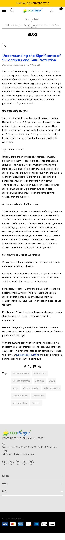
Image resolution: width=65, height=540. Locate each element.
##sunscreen (40, 373)
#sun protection (20, 395)
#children (40, 380)
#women (36, 403)
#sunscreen (38, 395)
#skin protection (31, 388)
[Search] (12, 10)
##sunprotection (21, 373)
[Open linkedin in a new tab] (31, 462)
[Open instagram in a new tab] (11, 462)
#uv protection (20, 403)
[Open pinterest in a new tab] (24, 462)
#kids (52, 380)
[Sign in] (52, 10)
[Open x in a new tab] (18, 462)
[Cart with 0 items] (60, 10)
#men (15, 388)
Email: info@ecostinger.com (20, 454)
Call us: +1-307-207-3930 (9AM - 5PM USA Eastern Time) (29, 449)
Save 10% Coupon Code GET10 (32, 3)
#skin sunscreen (52, 388)
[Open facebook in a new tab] (4, 462)
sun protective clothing (27, 354)
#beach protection (22, 380)
